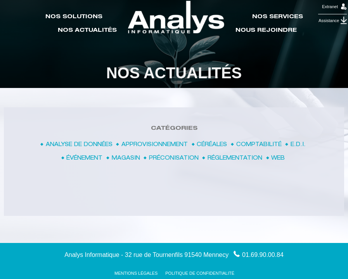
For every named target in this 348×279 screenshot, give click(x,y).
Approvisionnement (154, 145)
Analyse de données (79, 145)
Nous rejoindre (266, 30)
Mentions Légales (136, 273)
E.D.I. (298, 145)
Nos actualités (87, 30)
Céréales (212, 145)
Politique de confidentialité (199, 273)
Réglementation (235, 158)
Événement (84, 158)
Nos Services (277, 17)
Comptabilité (259, 145)
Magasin (126, 158)
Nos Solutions (73, 17)
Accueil (176, 17)
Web (278, 158)
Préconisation (174, 158)
